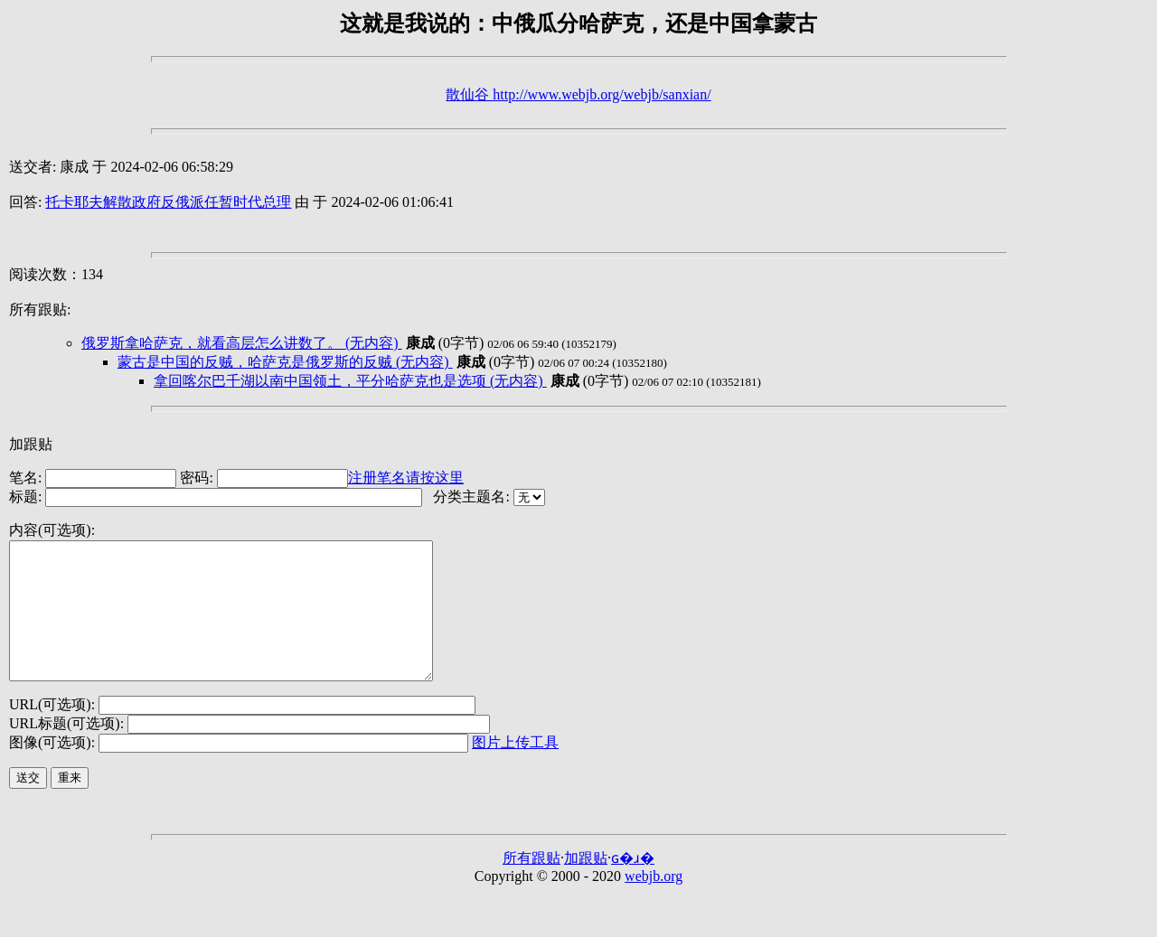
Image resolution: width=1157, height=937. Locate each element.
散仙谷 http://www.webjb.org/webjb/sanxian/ (578, 94)
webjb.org (653, 903)
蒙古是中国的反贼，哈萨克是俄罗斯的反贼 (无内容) (285, 362)
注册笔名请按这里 (406, 477)
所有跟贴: (40, 309)
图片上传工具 (515, 769)
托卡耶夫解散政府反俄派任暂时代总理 (168, 202)
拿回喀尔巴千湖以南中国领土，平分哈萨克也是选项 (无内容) (350, 381)
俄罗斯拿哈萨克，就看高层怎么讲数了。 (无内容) (241, 343)
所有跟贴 (531, 885)
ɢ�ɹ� (632, 885)
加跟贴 (30, 444)
